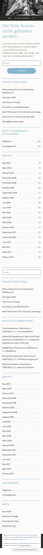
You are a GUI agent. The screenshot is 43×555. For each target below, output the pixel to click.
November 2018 (9, 183)
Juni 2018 (6, 207)
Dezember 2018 (9, 178)
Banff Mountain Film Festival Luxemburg (21, 112)
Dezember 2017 (9, 232)
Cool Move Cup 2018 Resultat (15, 107)
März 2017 (6, 252)
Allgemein (7, 141)
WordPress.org (8, 526)
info (9, 18)
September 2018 (9, 192)
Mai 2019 (6, 163)
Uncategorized (9, 146)
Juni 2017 (6, 242)
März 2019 (7, 168)
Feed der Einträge (10, 516)
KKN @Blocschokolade (12, 121)
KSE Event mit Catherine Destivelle (18, 117)
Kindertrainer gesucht (28, 359)
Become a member (22, 18)
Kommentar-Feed (10, 521)
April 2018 (6, 217)
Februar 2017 (8, 257)
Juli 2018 (6, 202)
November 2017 (9, 237)
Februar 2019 (8, 173)
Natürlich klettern (26, 367)
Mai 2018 (6, 212)
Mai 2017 (6, 247)
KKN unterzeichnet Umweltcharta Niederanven (17, 91)
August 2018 (8, 197)
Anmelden (7, 511)
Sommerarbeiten (25, 331)
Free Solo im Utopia (11, 102)
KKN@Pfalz (11, 351)
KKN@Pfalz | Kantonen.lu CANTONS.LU (20, 348)
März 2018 (7, 222)
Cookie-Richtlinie (25, 545)
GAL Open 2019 (9, 97)
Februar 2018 (8, 227)
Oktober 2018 (8, 188)
